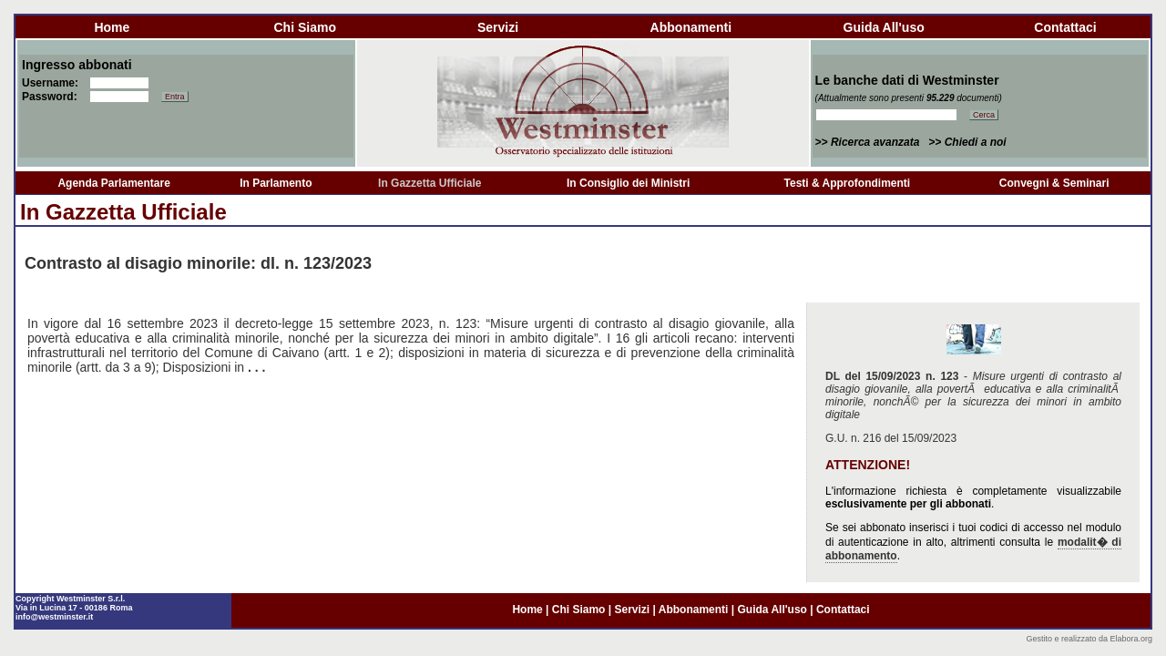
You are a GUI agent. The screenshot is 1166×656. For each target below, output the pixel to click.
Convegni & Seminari (1054, 183)
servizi (497, 27)
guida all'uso (884, 27)
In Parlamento (276, 183)
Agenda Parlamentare (113, 183)
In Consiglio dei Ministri (628, 183)
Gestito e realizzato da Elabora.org (1089, 638)
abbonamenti (690, 27)
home (111, 27)
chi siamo (304, 27)
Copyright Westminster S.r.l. (70, 598)
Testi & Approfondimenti (847, 183)
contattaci (1065, 27)
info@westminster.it (54, 616)
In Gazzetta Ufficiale (429, 183)
